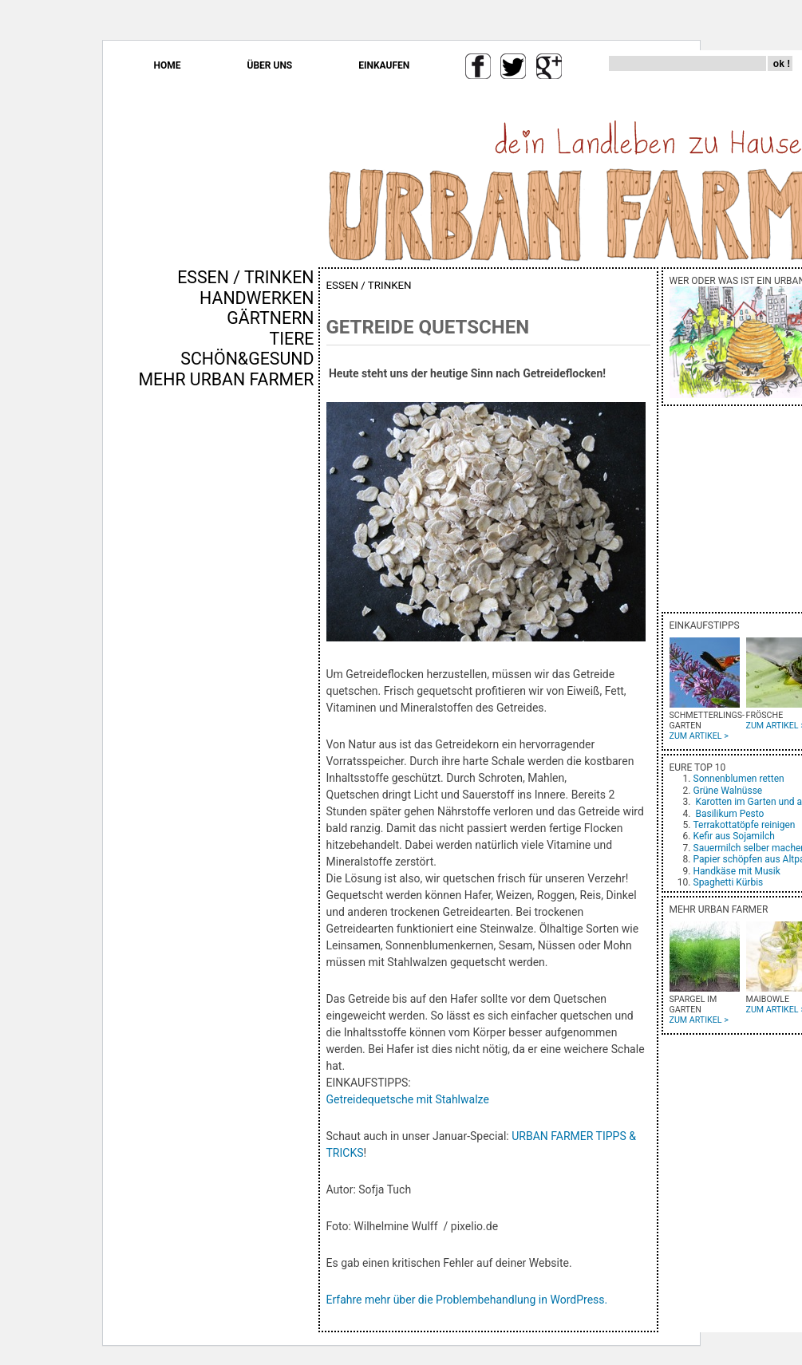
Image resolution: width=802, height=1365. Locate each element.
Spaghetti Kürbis (728, 882)
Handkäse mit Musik (736, 871)
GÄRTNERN (270, 318)
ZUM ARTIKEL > (699, 736)
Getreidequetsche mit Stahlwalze (407, 1099)
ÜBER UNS (270, 65)
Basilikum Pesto (729, 813)
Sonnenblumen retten (738, 778)
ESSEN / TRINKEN (245, 277)
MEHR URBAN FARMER (226, 379)
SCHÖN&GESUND (247, 359)
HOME (167, 65)
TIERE (292, 339)
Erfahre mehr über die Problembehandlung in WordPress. (467, 1299)
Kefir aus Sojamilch (734, 836)
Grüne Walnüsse (728, 790)
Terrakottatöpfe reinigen (744, 824)
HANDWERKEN (257, 298)
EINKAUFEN (383, 65)
